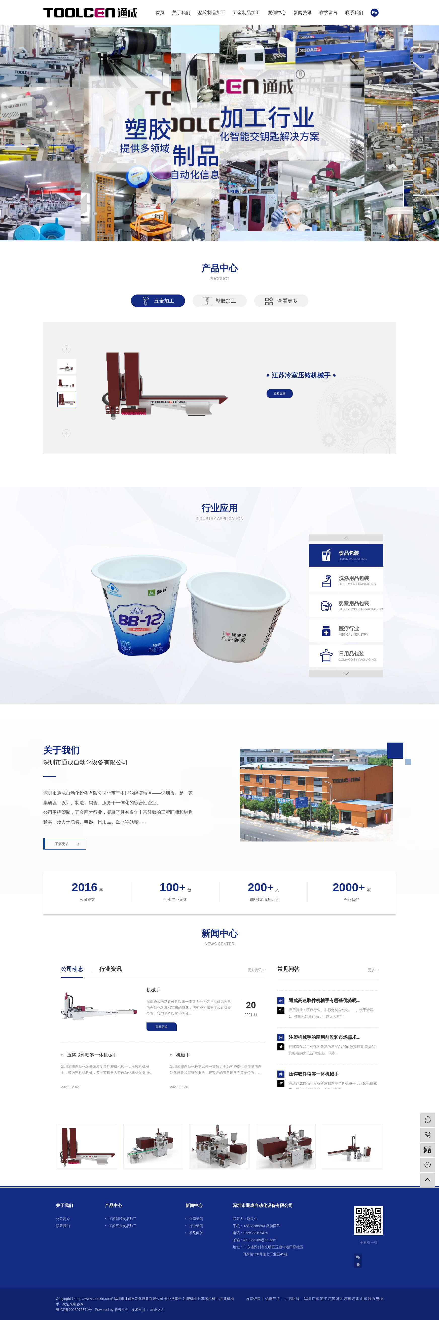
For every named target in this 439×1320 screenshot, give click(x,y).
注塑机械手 (191, 1299)
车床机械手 (210, 1299)
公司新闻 (196, 1219)
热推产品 (272, 1299)
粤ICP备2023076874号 (74, 1310)
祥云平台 (122, 1310)
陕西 (371, 1299)
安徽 (379, 1299)
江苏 (331, 1299)
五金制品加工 (246, 12)
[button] (66, 349)
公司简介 (63, 1219)
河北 (355, 1299)
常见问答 (196, 1233)
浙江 (323, 1299)
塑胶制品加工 (211, 12)
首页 (160, 12)
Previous (346, 537)
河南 (347, 1299)
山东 (363, 1299)
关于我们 (181, 12)
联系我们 (354, 12)
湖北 (339, 1299)
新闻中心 (194, 1205)
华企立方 (156, 1310)
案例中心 (277, 12)
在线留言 (328, 12)
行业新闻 (196, 1226)
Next (346, 673)
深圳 (307, 1299)
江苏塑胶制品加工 (122, 1219)
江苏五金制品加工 (122, 1226)
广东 (315, 1299)
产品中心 (113, 1205)
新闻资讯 (303, 12)
